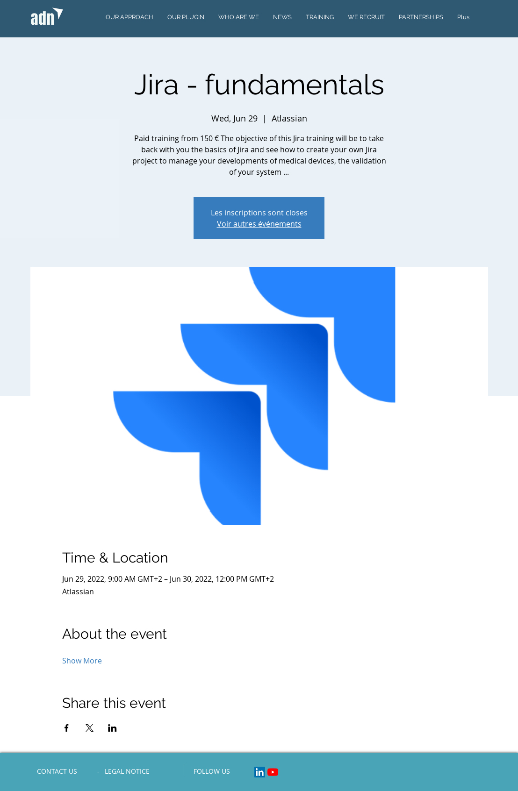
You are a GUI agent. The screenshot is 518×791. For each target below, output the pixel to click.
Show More (82, 661)
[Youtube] (272, 772)
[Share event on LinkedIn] (112, 728)
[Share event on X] (89, 728)
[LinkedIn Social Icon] (259, 772)
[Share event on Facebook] (66, 728)
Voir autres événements (259, 224)
